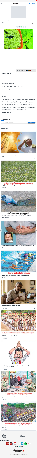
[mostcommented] (18, 142)
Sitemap (25, 457)
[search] (30, 4)
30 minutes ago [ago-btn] (4, 399)
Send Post (31, 122)
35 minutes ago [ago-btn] (4, 429)
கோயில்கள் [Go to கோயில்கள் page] (29, 1)
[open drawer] (2, 3)
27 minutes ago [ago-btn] (4, 338)
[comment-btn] (34, 308)
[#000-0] (26, 70)
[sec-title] (18, 119)
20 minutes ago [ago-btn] (4, 249)
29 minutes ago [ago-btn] (4, 369)
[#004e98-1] (27, 70)
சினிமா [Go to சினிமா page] (24, 1)
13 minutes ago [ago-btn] (4, 189)
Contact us (17, 457)
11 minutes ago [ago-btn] (4, 158)
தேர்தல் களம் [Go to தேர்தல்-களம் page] (3, 1)
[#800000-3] (30, 70)
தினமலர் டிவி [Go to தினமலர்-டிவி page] (10, 1)
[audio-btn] (34, 159)
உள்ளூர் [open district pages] (33, 3)
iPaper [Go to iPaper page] (19, 1)
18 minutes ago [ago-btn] (4, 219)
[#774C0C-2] (29, 70)
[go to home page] (16, 4)
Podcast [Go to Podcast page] (15, 1)
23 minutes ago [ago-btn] (4, 278)
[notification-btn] (36, 1)
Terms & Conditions (21, 457)
